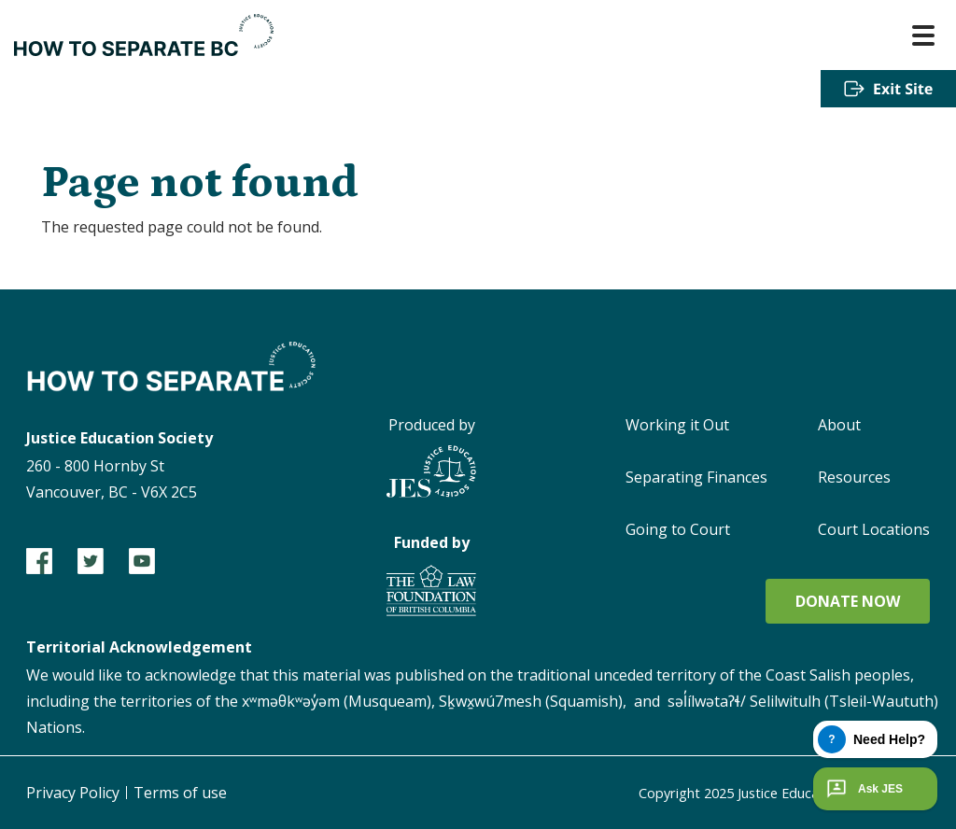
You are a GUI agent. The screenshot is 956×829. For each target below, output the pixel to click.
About (839, 424)
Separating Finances (696, 477)
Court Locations (874, 529)
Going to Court (678, 529)
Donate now (847, 601)
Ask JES (862, 789)
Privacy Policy (73, 792)
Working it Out (677, 424)
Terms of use (180, 792)
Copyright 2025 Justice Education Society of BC (767, 792)
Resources (854, 477)
